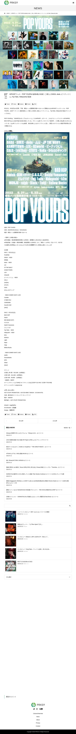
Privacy (38, 723)
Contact (38, 726)
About (38, 720)
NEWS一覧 (67, 427)
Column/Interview (38, 713)
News (38, 716)
